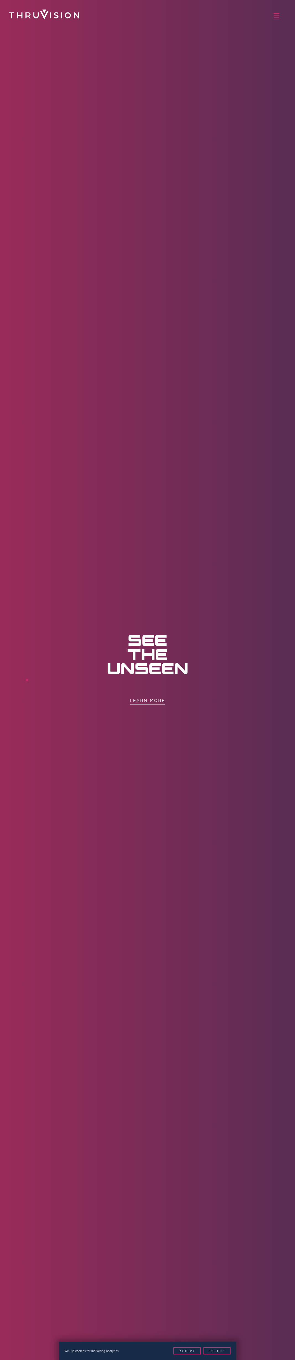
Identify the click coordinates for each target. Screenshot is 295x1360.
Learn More (147, 700)
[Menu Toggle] (279, 16)
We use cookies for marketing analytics (91, 1351)
